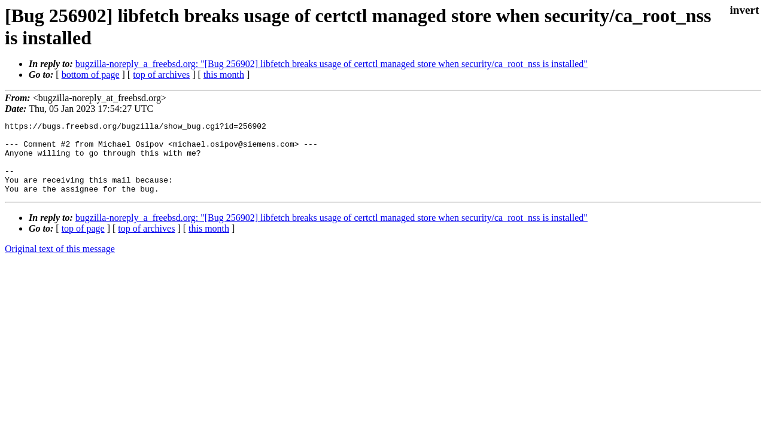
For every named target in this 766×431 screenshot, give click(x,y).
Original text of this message (60, 263)
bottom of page (91, 74)
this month (223, 74)
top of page (83, 243)
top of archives (161, 74)
